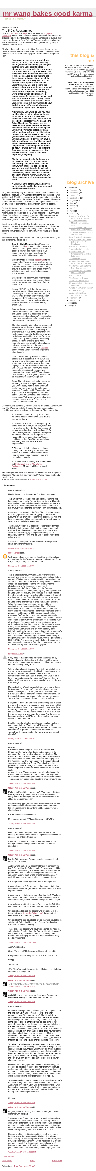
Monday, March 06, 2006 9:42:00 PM (21, 739)
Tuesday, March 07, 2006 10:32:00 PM (22, 1152)
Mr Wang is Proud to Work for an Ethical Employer (80, 262)
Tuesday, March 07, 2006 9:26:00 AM (21, 783)
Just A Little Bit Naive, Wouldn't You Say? (78, 294)
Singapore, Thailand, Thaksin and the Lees (81, 233)
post (27, 246)
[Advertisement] (81, 35)
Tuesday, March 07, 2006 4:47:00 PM (21, 986)
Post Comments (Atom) (24, 1166)
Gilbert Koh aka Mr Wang (19, 788)
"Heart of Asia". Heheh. (79, 249)
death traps (40, 260)
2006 (70, 187)
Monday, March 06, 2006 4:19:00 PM (21, 566)
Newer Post (7, 1161)
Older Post (57, 1161)
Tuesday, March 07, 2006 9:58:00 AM (21, 850)
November (74, 193)
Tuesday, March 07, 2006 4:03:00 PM (21, 976)
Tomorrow (13, 33)
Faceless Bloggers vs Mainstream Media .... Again (79, 223)
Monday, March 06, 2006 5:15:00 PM (21, 649)
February (74, 298)
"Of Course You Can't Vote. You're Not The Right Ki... (80, 229)
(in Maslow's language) (33, 913)
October (73, 195)
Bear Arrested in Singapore (80, 237)
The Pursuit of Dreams (78, 278)
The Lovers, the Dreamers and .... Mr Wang (80, 272)
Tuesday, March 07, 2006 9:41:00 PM (21, 1103)
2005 (70, 303)
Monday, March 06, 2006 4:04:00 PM (21, 548)
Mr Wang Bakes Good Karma (47, 13)
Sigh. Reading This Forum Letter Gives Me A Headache (80, 242)
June (72, 206)
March (73, 213)
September (75, 198)
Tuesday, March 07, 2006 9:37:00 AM (21, 824)
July (72, 203)
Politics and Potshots (78, 246)
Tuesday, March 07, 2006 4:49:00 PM (21, 1002)
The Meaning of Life (77, 259)
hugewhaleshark (15, 653)
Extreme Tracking (76, 290)
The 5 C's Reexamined (78, 281)
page (24, 33)
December (74, 190)
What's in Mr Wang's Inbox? (81, 288)
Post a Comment (8, 1156)
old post (44, 347)
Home (32, 1161)
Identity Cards (75, 275)
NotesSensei (14, 553)
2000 (70, 305)
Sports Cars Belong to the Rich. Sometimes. (80, 267)
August (73, 200)
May (72, 208)
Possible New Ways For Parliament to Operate (79, 217)
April (72, 211)
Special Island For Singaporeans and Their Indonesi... (80, 254)
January (73, 300)
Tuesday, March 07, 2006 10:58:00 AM (22, 942)
